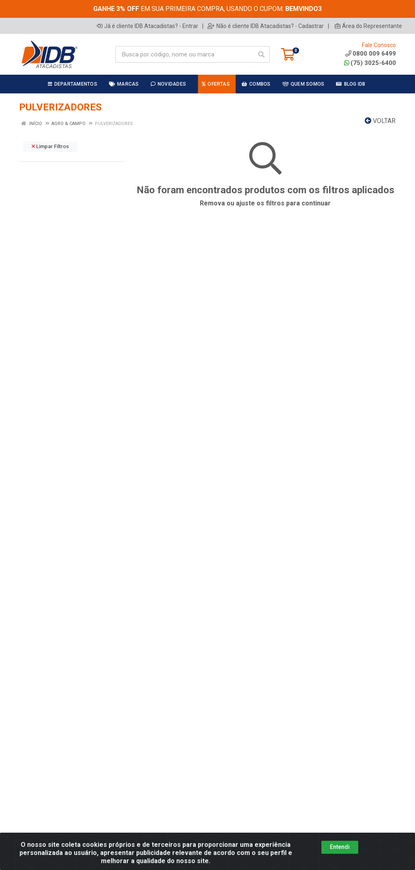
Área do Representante (368, 26)
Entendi (340, 847)
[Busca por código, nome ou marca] (184, 54)
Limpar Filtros (50, 146)
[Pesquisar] (261, 54)
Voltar (380, 121)
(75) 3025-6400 (370, 63)
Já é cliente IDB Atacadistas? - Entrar (147, 26)
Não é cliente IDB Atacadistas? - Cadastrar (266, 26)
